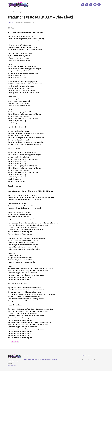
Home (9, 12)
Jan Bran (11, 22)
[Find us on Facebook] (82, 4)
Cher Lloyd (15, 341)
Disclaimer (41, 359)
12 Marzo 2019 (19, 22)
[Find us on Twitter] (90, 4)
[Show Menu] (104, 4)
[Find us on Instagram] (86, 4)
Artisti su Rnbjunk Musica (30, 359)
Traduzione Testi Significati (18, 12)
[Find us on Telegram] (95, 4)
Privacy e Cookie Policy (51, 359)
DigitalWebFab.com (12, 365)
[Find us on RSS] (99, 4)
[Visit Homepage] (18, 5)
